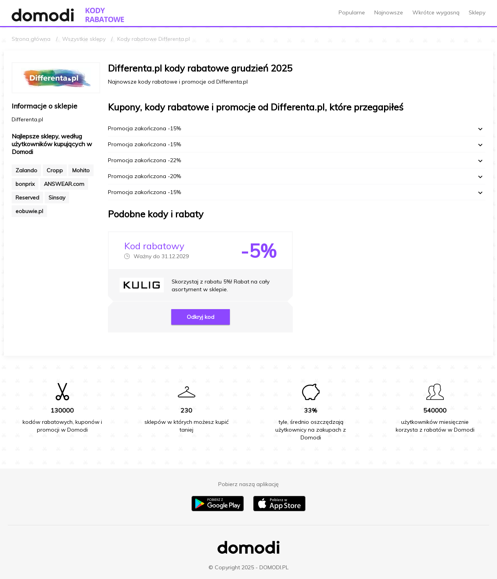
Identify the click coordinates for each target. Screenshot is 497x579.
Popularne (352, 12)
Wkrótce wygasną (435, 12)
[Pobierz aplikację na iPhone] (279, 509)
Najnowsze (388, 12)
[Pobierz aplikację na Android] (217, 509)
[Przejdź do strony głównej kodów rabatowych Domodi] (104, 15)
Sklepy (477, 12)
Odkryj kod (200, 316)
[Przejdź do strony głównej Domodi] (43, 15)
